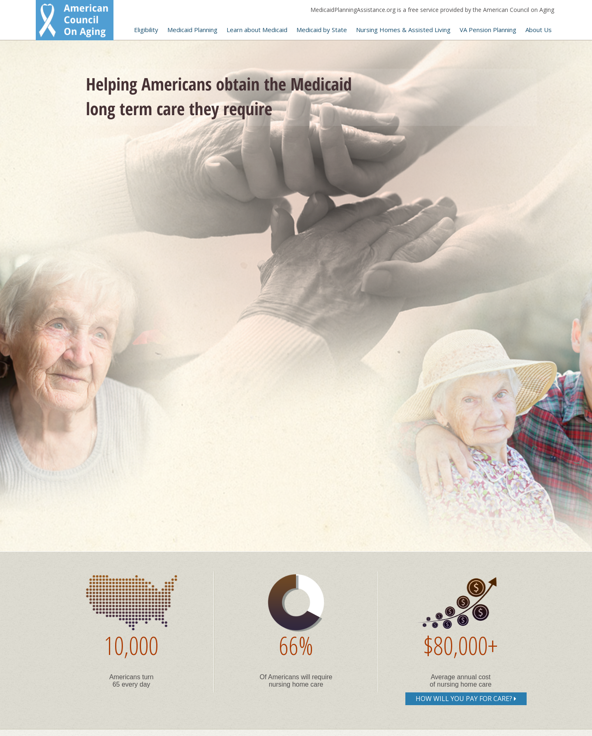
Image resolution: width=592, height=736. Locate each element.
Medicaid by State (321, 30)
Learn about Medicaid (257, 30)
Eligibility (146, 30)
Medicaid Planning (192, 30)
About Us (538, 30)
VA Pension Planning (488, 30)
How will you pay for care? (466, 698)
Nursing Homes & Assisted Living (403, 30)
